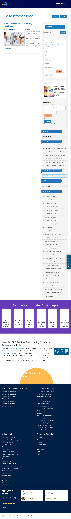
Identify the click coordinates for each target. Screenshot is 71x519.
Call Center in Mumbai (51, 220)
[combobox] (48, 59)
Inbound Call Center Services (53, 231)
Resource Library (41, 444)
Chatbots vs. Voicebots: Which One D (55, 165)
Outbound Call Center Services (53, 234)
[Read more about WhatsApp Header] (65, 4)
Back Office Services (7, 461)
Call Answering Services (51, 238)
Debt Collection (49, 296)
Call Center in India (30, 4)
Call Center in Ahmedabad (52, 207)
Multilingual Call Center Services (45, 420)
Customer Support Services (52, 272)
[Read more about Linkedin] (10, 498)
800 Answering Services (51, 279)
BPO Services (48, 227)
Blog (54, 4)
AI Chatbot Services (7, 471)
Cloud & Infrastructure (8, 459)
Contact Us (39, 442)
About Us (39, 437)
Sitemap (39, 454)
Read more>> (7, 48)
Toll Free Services (6, 475)
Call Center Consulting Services (45, 408)
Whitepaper (47, 83)
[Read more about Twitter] (6, 498)
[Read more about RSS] (3, 501)
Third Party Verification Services (53, 258)
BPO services (20, 349)
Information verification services (45, 430)
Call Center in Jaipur (50, 217)
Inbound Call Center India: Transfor (55, 152)
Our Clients (40, 440)
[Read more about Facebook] (3, 498)
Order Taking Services (51, 248)
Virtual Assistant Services (43, 403)
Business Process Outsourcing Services (12, 440)
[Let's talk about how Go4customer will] (57, 376)
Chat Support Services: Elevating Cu (55, 159)
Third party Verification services (45, 427)
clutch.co (4, 507)
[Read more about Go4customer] (8, 4)
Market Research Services (52, 265)
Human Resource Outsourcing (10, 454)
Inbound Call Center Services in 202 (55, 162)
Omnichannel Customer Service (54, 289)
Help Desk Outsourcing (51, 241)
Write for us (51, 27)
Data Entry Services (50, 255)
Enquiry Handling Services (44, 425)
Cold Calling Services (7, 473)
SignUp (64, 16)
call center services (25, 358)
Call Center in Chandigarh (52, 210)
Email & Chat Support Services (53, 275)
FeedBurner (54, 124)
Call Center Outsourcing (51, 196)
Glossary (39, 447)
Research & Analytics (7, 442)
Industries (39, 4)
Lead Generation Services (52, 262)
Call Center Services (50, 200)
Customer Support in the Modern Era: (55, 148)
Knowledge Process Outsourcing (10, 483)
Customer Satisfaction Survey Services (12, 466)
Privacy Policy (40, 449)
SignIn (55, 16)
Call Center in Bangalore (52, 224)
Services (45, 4)
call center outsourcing (10, 351)
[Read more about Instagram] (14, 498)
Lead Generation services (43, 399)
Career (38, 451)
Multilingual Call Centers (52, 282)
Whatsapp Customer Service (53, 292)
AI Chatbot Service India (51, 244)
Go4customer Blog (18, 16)
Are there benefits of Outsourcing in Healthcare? (19, 24)
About (50, 4)
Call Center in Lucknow (8, 406)
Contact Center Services (8, 437)
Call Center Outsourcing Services (45, 391)
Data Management (7, 447)
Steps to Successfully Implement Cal (55, 145)
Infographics (61, 83)
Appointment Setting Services (53, 251)
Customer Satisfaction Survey (53, 268)
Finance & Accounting (8, 451)
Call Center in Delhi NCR (52, 213)
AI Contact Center (6, 480)
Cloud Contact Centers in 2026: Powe (55, 155)
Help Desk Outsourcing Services (45, 415)
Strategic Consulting (7, 444)
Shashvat (11, 29)
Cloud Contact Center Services (53, 286)
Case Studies (54, 83)
